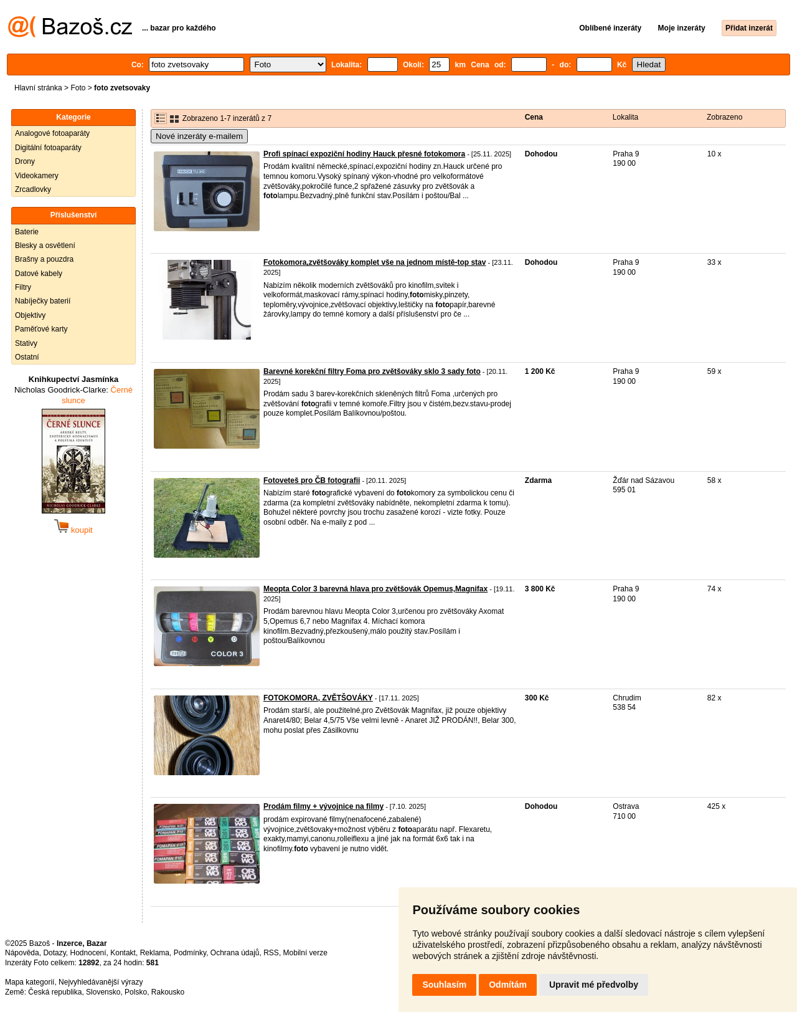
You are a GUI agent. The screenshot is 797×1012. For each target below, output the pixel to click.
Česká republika (55, 992)
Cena (534, 117)
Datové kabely (38, 273)
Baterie (27, 231)
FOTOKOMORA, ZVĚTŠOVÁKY (318, 698)
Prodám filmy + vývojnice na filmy (323, 806)
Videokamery (37, 175)
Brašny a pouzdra (44, 259)
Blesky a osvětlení (45, 245)
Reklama (154, 952)
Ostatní (27, 357)
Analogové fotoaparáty (52, 133)
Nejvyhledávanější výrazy (101, 982)
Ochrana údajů (235, 952)
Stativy (26, 343)
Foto (77, 88)
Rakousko (167, 992)
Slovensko (103, 992)
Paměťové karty (41, 329)
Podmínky (190, 952)
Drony (25, 161)
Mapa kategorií (29, 982)
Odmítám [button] (508, 985)
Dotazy (54, 952)
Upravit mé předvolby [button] (593, 985)
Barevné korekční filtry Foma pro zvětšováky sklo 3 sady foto (372, 371)
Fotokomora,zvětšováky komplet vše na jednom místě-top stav (374, 262)
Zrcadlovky (33, 189)
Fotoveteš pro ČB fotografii (311, 480)
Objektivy (30, 315)
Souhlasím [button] (444, 985)
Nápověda (22, 952)
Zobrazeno (724, 117)
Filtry (23, 287)
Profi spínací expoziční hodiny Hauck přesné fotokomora (364, 154)
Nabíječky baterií (42, 301)
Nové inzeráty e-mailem (199, 136)
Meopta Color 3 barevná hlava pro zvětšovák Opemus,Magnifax (375, 589)
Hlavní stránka (38, 88)
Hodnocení (88, 952)
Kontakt (123, 952)
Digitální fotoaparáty (48, 147)
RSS (271, 952)
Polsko (136, 992)
